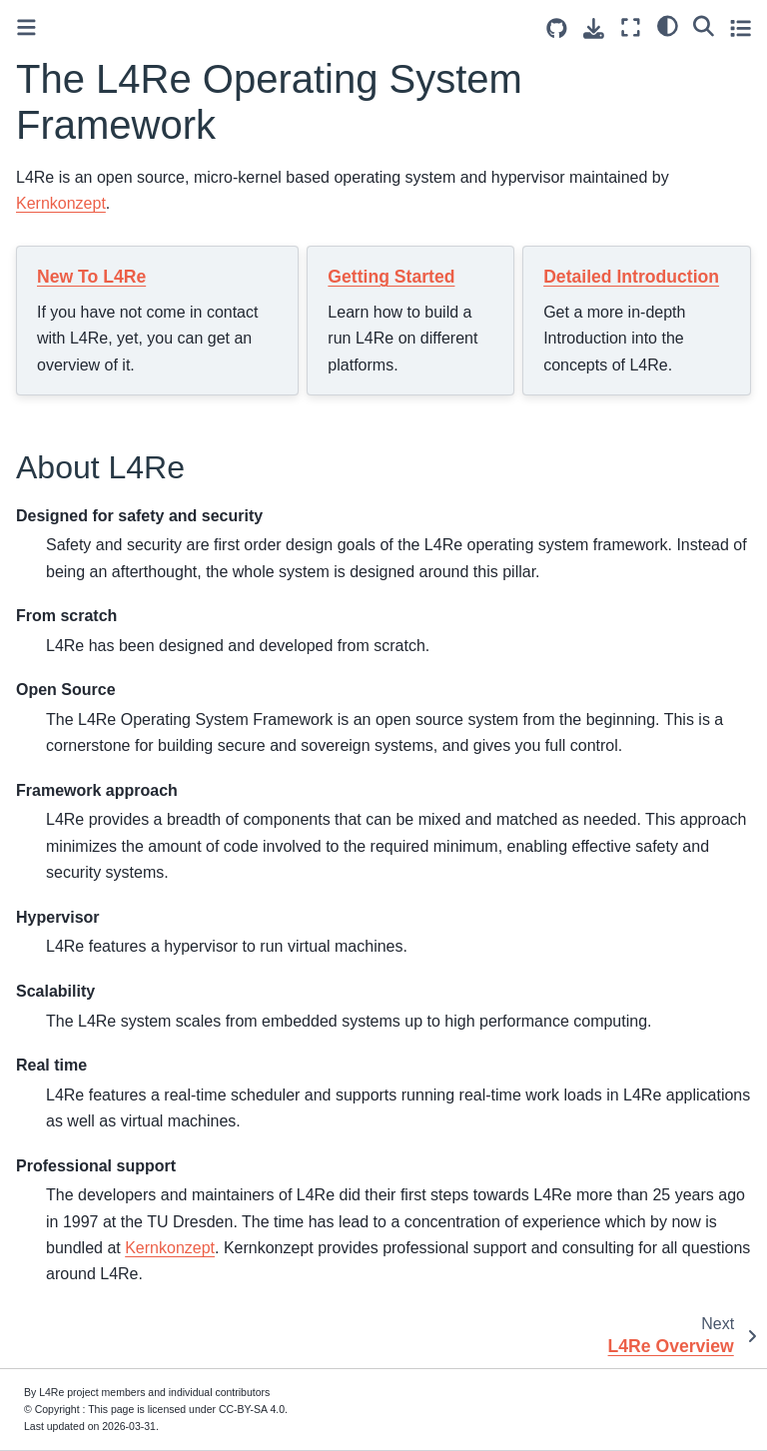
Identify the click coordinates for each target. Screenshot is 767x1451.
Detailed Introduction (631, 277)
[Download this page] (593, 28)
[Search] (703, 25)
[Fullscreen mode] (630, 27)
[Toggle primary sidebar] (26, 27)
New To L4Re (91, 277)
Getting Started (391, 277)
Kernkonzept (61, 203)
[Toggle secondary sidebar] (740, 27)
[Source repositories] (556, 28)
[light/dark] (667, 25)
